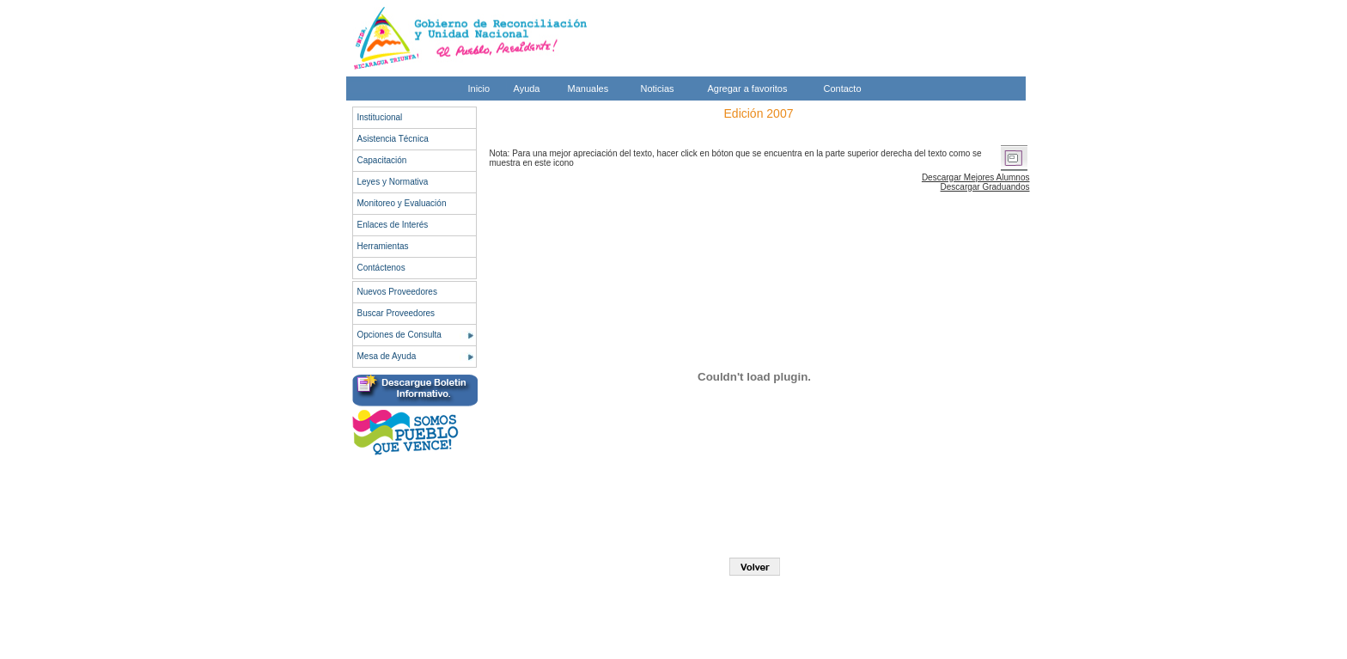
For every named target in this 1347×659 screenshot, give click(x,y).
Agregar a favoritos (748, 88)
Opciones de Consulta (399, 334)
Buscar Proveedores (396, 313)
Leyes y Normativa (393, 181)
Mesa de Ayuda (387, 356)
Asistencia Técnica (393, 138)
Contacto (843, 88)
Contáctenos (381, 267)
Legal (985, 648)
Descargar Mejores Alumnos (976, 177)
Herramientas (383, 246)
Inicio (479, 88)
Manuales (588, 88)
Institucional (380, 117)
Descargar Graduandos (985, 187)
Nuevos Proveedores (397, 291)
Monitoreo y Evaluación (402, 203)
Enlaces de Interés (393, 224)
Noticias (657, 88)
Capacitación (382, 160)
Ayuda (527, 88)
